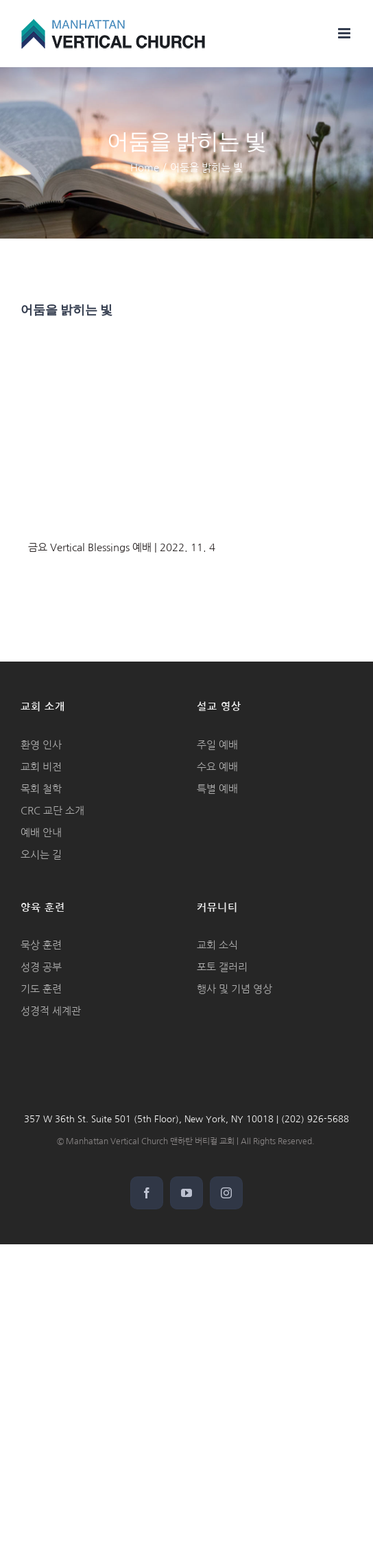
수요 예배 (217, 767)
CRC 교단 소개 (52, 811)
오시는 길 (41, 854)
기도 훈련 (41, 989)
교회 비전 (41, 767)
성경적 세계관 (51, 1011)
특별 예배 (217, 789)
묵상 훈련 (41, 945)
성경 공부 (41, 967)
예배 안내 (41, 832)
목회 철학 (41, 789)
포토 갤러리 (222, 967)
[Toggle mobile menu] (345, 33)
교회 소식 (217, 945)
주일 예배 (217, 745)
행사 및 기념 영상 (234, 989)
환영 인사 (41, 745)
